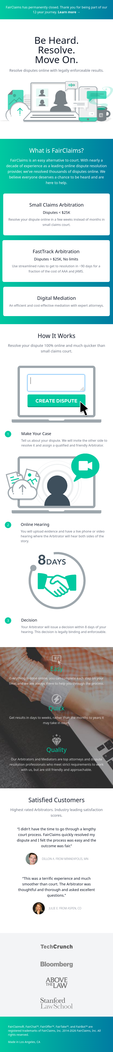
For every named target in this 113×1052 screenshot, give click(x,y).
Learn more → (69, 12)
